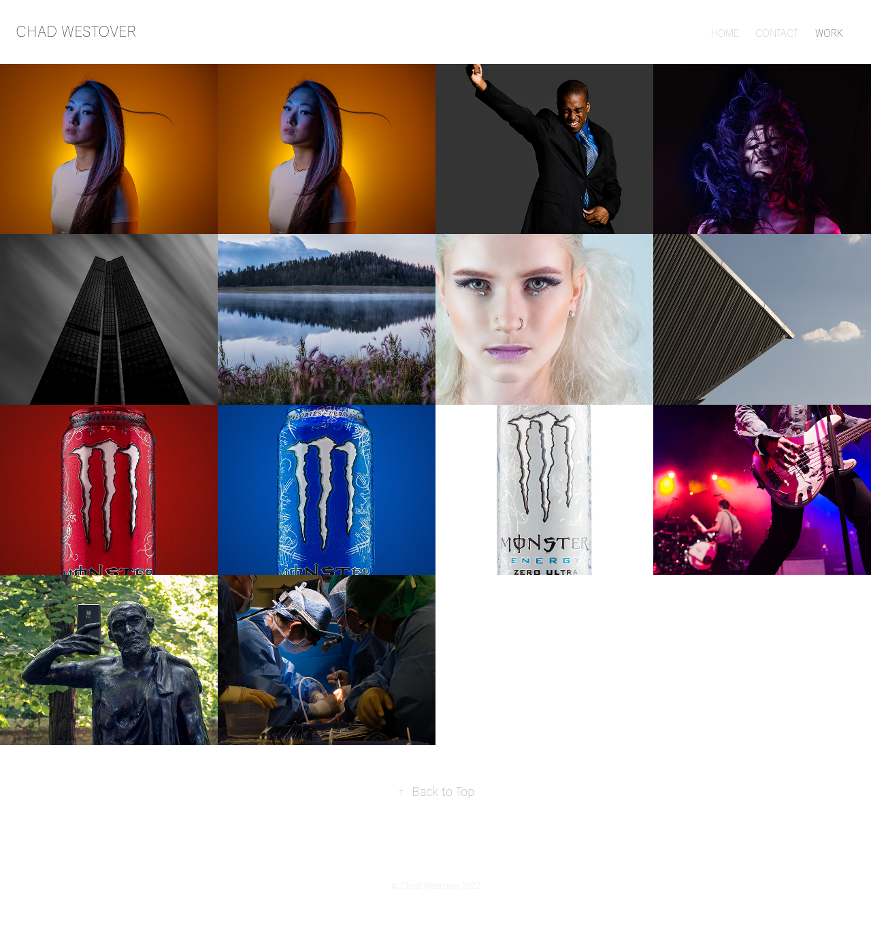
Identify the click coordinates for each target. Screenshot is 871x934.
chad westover (76, 31)
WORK (829, 33)
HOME (725, 33)
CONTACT (776, 33)
